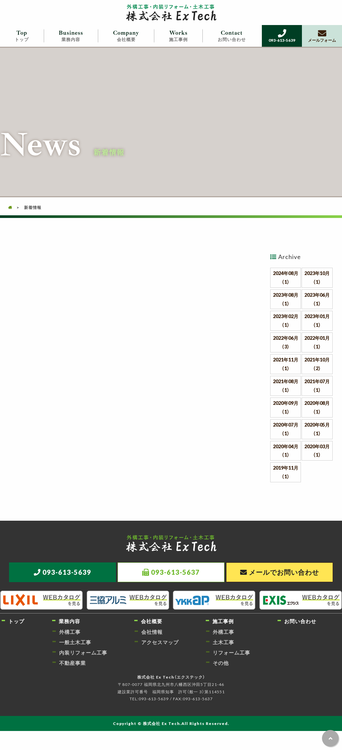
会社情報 (152, 632)
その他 (221, 663)
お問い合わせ (232, 35)
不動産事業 (72, 663)
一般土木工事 (75, 642)
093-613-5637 (175, 572)
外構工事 (69, 632)
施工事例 (178, 35)
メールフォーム (322, 36)
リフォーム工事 (231, 652)
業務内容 (71, 35)
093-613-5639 (282, 36)
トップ (22, 35)
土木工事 (223, 642)
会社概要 (126, 35)
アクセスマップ (160, 642)
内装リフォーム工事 (83, 652)
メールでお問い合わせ (284, 572)
